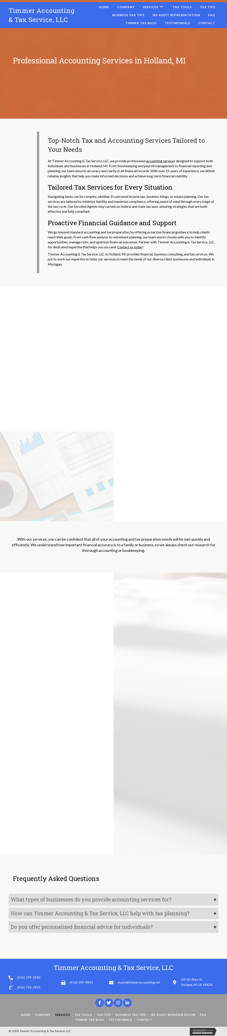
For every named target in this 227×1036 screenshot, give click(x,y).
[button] (99, 1002)
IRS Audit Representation (173, 1015)
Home (25, 1015)
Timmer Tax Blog (89, 1020)
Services (62, 1015)
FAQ (203, 1015)
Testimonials (120, 1020)
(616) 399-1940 (28, 977)
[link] (104, 6)
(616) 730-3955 (28, 987)
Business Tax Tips (131, 1015)
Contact (144, 1020)
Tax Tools (83, 1015)
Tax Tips (104, 1015)
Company (43, 1015)
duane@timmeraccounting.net (139, 982)
